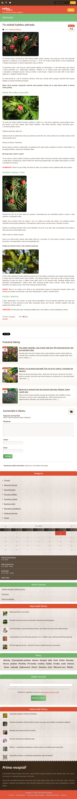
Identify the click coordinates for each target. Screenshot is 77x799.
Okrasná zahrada (10, 485)
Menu (70, 10)
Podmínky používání (52, 795)
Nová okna (5, 594)
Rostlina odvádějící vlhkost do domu (13, 589)
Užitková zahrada (10, 513)
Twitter (10, 3)
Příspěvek (7, 421)
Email (5, 448)
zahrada (14, 667)
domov (35, 660)
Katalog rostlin (9, 504)
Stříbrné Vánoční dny (7, 564)
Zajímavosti (24, 667)
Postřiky (22, 664)
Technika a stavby (10, 499)
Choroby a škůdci (10, 494)
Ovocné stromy (9, 490)
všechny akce (5, 577)
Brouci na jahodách (8, 599)
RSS (3, 3)
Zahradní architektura (12, 509)
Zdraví (34, 667)
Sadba (49, 664)
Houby (6, 518)
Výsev (6, 667)
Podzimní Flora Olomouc (8, 557)
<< (5, 526)
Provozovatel (20, 795)
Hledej (73, 2)
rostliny (41, 664)
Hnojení (43, 660)
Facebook (6, 3)
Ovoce (6, 664)
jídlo (50, 660)
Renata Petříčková (15, 29)
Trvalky (56, 664)
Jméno (5, 440)
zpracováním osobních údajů (49, 692)
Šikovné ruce (59, 667)
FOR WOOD (5, 571)
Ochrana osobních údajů (35, 795)
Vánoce (70, 664)
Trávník (7, 480)
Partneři (11, 795)
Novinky (69, 660)
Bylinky (6, 660)
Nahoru (64, 795)
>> (71, 526)
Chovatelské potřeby (21, 660)
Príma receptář (7, 9)
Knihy (62, 660)
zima (50, 667)
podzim (13, 664)
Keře (26, 317)
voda (63, 664)
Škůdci (70, 667)
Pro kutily (31, 664)
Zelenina (42, 667)
